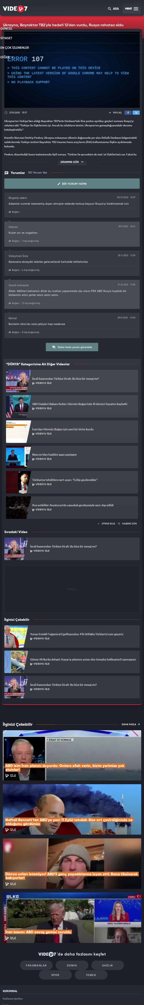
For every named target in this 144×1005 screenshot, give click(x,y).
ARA (114, 9)
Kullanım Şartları (13, 953)
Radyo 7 (41, 995)
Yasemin (114, 995)
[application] (72, 70)
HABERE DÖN (127, 522)
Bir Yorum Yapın (72, 184)
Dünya (56, 918)
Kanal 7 (25, 995)
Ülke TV (70, 995)
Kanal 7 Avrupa (56, 995)
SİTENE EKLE (106, 522)
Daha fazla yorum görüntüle (72, 345)
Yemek (73, 929)
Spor (120, 918)
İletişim (7, 970)
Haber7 (91, 995)
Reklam (7, 961)
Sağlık (88, 918)
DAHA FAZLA (131, 723)
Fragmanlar (24, 918)
